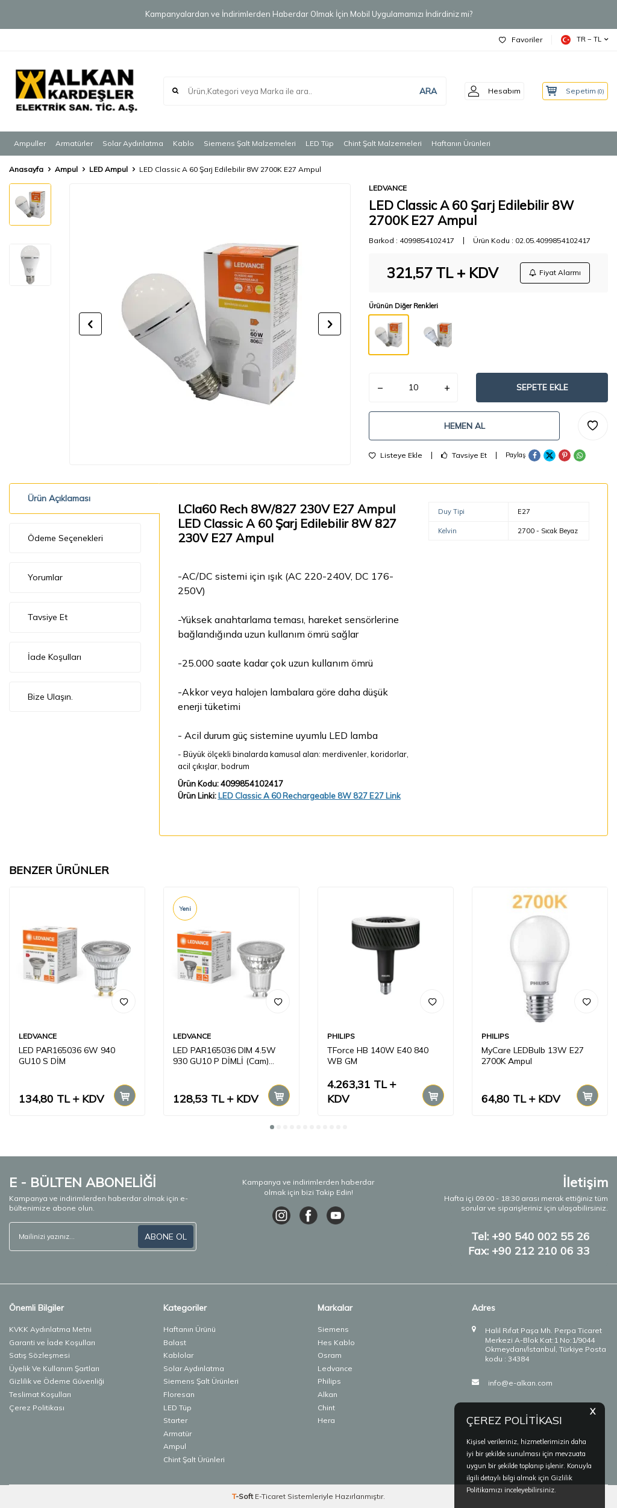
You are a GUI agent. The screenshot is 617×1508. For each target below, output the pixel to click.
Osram (330, 1355)
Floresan (179, 1394)
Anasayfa (26, 169)
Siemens (333, 1329)
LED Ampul (108, 169)
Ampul (66, 169)
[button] (90, 323)
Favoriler (520, 39)
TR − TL (584, 40)
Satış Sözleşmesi (39, 1355)
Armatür (177, 1433)
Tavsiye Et (464, 459)
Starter (175, 1420)
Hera (326, 1420)
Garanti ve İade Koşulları (52, 1342)
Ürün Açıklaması (59, 498)
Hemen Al (464, 428)
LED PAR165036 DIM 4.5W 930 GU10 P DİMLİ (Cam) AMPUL (224, 1056)
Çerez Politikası (36, 1407)
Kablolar (178, 1355)
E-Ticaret (270, 1496)
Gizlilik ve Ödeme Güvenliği (56, 1381)
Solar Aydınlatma (132, 143)
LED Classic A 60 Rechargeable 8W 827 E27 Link (309, 795)
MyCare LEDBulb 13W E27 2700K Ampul (532, 1056)
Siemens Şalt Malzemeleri (250, 143)
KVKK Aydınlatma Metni (50, 1329)
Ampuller (30, 143)
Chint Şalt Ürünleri (194, 1459)
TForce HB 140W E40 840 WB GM (377, 1056)
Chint (326, 1407)
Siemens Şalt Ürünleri (201, 1381)
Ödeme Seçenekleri (65, 538)
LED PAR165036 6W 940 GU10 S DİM (67, 1056)
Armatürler (74, 143)
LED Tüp (319, 143)
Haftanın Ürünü (189, 1329)
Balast (174, 1342)
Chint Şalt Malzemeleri (382, 143)
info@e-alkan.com (520, 1382)
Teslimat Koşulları (40, 1394)
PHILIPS (341, 1036)
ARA (416, 91)
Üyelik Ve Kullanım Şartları (54, 1368)
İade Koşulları (54, 656)
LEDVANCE (388, 187)
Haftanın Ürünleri (460, 143)
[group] (210, 324)
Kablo (183, 143)
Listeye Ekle (395, 459)
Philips (329, 1381)
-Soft (243, 1496)
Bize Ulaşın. (50, 696)
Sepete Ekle (542, 389)
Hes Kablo (336, 1342)
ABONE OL (166, 1236)
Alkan (327, 1394)
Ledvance (335, 1368)
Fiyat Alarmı (554, 272)
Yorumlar (45, 577)
